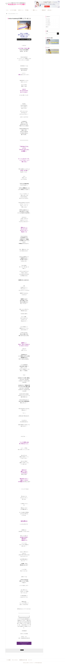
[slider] (23, 39)
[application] (24, 39)
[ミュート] (27, 39)
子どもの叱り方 (48, 24)
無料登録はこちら (47, 6)
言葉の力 (47, 26)
